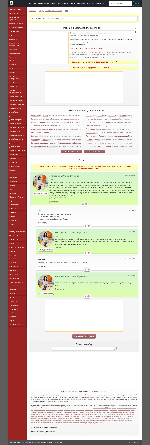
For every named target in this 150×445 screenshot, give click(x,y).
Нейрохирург (13, 208)
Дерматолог (13, 86)
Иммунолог (13, 162)
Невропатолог (14, 205)
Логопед (12, 185)
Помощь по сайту (34, 442)
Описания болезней (16, 24)
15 (91, 57)
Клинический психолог (17, 174)
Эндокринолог (14, 324)
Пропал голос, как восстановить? (100, 146)
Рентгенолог (13, 274)
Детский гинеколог (15, 96)
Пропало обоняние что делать (43, 146)
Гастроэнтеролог (15, 53)
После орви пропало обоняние (98, 129)
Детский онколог (15, 123)
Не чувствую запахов (39, 115)
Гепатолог (12, 64)
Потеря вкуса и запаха (40, 133)
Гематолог (13, 57)
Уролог (11, 297)
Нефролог (13, 216)
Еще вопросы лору (72, 151)
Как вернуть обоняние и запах (43, 126)
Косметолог (13, 178)
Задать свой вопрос (94, 151)
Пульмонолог (14, 266)
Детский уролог (14, 143)
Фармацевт (13, 301)
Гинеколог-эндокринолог (14, 78)
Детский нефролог (15, 120)
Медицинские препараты (14, 19)
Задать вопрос (43, 3)
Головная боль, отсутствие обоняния (101, 119)
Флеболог (12, 313)
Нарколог (12, 201)
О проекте (26, 442)
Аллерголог (13, 39)
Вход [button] (98, 3)
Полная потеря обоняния (41, 139)
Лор (66, 11)
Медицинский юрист (16, 197)
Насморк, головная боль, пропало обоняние (104, 143)
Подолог (12, 251)
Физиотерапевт (14, 305)
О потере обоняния (39, 136)
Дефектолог (13, 154)
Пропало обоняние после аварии (99, 122)
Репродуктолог (14, 278)
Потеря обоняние (93, 139)
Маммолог (13, 193)
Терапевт (12, 290)
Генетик (12, 61)
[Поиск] (120, 3)
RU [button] (103, 3)
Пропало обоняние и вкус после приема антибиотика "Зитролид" (113, 115)
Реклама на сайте (134, 442)
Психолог (12, 263)
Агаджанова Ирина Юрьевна (64, 176)
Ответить (53, 201)
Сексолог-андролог (16, 282)
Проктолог (13, 255)
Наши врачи (55, 3)
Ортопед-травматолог (17, 232)
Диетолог (12, 158)
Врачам (65, 3)
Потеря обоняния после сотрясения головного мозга (52, 122)
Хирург (11, 321)
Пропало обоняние (93, 132)
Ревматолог (13, 270)
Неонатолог (13, 212)
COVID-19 (12, 35)
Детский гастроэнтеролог (15, 91)
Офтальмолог (14, 235)
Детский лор (13, 112)
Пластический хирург (16, 247)
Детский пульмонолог (16, 135)
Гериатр (12, 68)
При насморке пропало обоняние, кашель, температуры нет (55, 119)
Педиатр (12, 243)
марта (94, 57)
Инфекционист (14, 166)
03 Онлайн (32, 3)
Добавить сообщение (84, 336)
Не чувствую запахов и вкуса (43, 129)
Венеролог (13, 49)
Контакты (90, 3)
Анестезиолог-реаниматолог (14, 44)
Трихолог (12, 293)
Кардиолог (13, 170)
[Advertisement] (49, 48)
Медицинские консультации (50, 11)
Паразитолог (13, 239)
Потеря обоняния (93, 126)
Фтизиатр (12, 317)
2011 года (100, 57)
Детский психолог (15, 131)
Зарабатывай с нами (77, 3)
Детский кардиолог (16, 108)
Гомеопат (12, 82)
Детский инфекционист (17, 104)
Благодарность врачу (40, 193)
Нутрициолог (13, 220)
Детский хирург (14, 147)
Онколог (12, 224)
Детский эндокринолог (17, 150)
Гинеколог (12, 72)
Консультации (14, 13)
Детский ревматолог (16, 139)
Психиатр (12, 259)
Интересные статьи (16, 27)
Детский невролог (15, 116)
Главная (32, 11)
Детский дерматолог (16, 100)
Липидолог (13, 181)
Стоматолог (13, 286)
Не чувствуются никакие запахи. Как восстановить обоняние (56, 143)
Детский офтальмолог (17, 127)
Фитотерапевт (14, 309)
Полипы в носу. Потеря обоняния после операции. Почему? (110, 136)
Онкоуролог (13, 228)
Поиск (136, 3)
